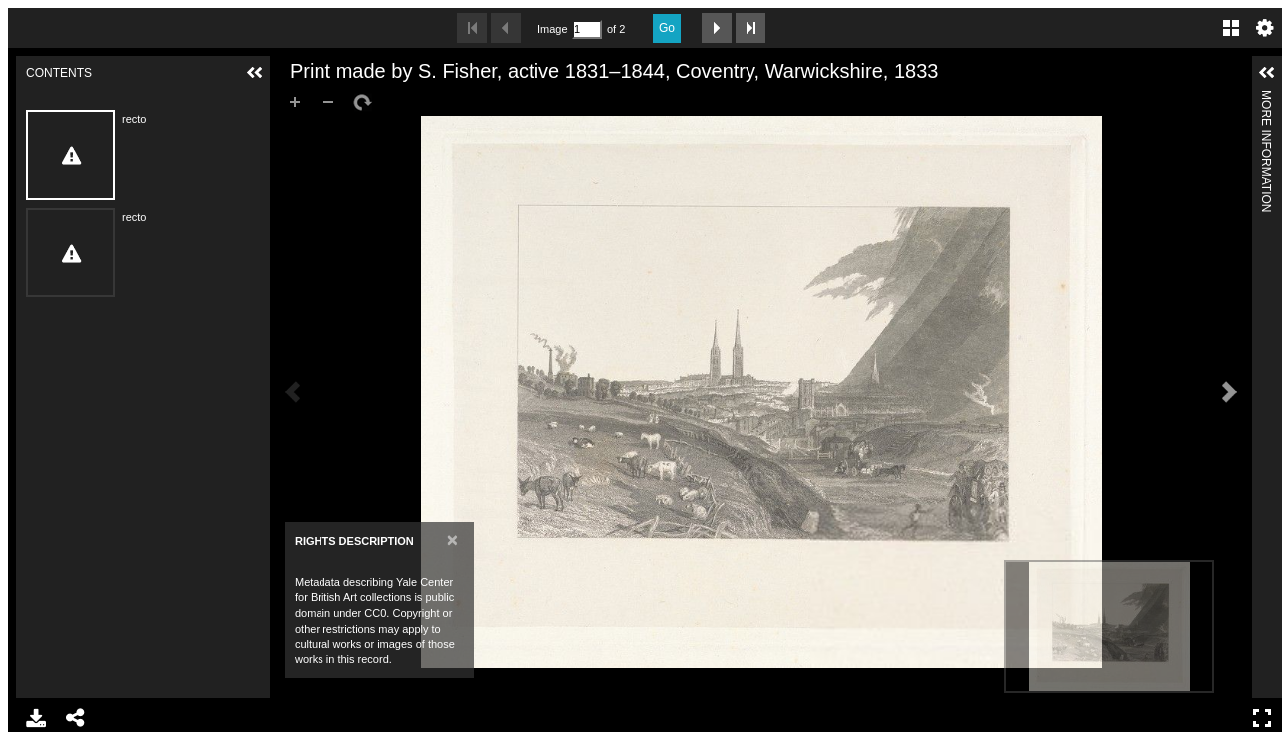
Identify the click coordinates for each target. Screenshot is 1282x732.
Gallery (1231, 28)
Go (667, 28)
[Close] (452, 539)
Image (552, 29)
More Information (1266, 99)
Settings (1265, 28)
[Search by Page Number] (587, 29)
